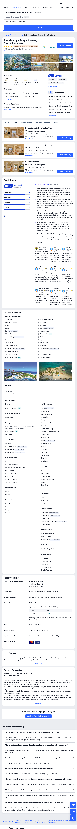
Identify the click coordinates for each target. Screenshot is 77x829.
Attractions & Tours (49, 7)
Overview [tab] (7, 123)
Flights (5, 7)
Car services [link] (36, 7)
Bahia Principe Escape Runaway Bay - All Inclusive (20, 42)
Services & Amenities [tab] (42, 123)
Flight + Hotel (64, 7)
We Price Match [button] (50, 47)
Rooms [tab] (16, 123)
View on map (52, 115)
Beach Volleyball (44, 322)
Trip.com (4, 821)
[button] (56, 3)
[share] (73, 812)
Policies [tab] (55, 123)
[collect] (73, 805)
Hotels (11, 821)
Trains (27, 7)
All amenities (8, 99)
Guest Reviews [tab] (26, 123)
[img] (17, 62)
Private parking (44, 334)
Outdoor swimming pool (47, 319)
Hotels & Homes (16, 7)
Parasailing (44, 449)
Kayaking (43, 446)
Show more (7, 109)
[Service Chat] (73, 818)
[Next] (72, 371)
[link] (52, 3)
